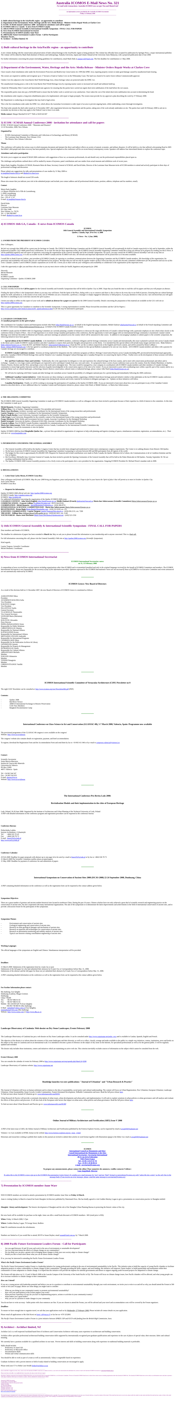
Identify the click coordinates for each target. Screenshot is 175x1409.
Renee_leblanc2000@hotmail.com (13, 347)
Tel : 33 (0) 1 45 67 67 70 (87, 1161)
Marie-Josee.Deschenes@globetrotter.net (49, 515)
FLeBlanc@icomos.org (42, 503)
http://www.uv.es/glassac (16, 734)
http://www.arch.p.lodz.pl (10, 840)
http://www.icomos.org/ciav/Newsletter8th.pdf (52, 689)
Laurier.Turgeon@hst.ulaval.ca (52, 511)
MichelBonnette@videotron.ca (42, 505)
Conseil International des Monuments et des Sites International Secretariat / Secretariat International (87, 1154)
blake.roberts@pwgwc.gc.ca (11, 345)
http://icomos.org (15, 497)
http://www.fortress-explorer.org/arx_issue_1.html (63, 1133)
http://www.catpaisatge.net (43, 1065)
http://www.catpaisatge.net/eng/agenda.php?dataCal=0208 (65, 1061)
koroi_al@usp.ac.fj (43, 1314)
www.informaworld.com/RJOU (49, 1094)
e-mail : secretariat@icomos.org (87, 1165)
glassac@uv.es (12, 777)
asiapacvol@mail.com (85, 59)
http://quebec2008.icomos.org (11, 254)
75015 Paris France (87, 1159)
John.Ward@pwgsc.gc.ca (65, 325)
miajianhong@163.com (9, 1010)
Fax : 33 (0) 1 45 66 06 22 (87, 1163)
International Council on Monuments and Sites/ (87, 1151)
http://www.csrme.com (16, 1012)
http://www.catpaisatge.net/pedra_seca (102, 1036)
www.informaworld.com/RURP (54, 1104)
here (121, 1092)
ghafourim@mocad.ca (128, 325)
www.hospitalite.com (18, 433)
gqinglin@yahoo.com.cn (16, 1008)
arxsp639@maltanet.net (129, 1129)
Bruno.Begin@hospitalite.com (37, 509)
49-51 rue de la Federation (87, 1157)
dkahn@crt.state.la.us (31, 173)
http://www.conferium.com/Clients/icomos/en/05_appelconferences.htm (26, 309)
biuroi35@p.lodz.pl (14, 838)
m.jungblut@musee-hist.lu (10, 173)
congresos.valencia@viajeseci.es (108, 743)
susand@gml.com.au (67, 1235)
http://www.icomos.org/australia (8, 1391)
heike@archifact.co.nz (40, 1366)
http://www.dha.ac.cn (33, 1012)
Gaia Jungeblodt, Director (88, 1171)
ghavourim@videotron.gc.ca (59, 345)
